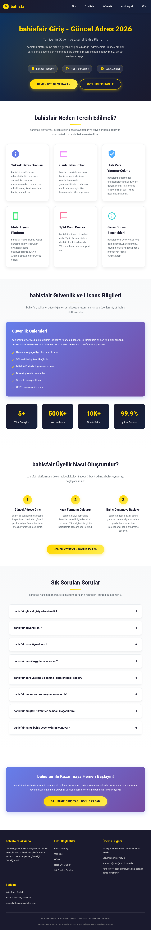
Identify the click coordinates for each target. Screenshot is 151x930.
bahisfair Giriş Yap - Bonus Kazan (75, 800)
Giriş (74, 6)
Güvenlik (107, 6)
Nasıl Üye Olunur (62, 864)
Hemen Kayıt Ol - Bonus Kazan (75, 548)
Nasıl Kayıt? (127, 6)
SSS (143, 6)
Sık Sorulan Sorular (63, 870)
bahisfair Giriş (61, 848)
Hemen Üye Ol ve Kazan (53, 83)
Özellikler (90, 6)
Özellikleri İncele (100, 83)
